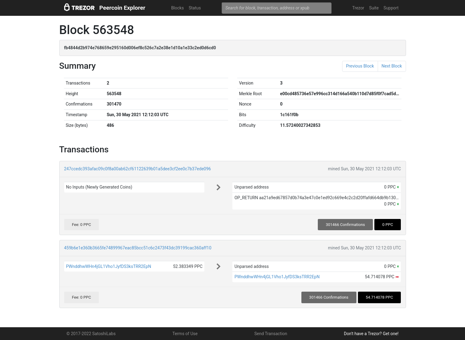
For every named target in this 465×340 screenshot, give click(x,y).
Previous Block (360, 66)
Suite (374, 7)
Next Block (392, 66)
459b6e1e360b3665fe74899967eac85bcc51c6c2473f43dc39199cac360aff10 (138, 247)
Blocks (177, 7)
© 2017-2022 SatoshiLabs (91, 333)
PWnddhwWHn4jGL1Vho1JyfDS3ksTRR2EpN (108, 266)
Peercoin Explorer (122, 7)
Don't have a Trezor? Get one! (371, 333)
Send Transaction (270, 333)
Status (195, 7)
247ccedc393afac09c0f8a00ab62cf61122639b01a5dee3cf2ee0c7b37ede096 (137, 168)
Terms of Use (185, 333)
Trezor (358, 7)
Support (390, 7)
